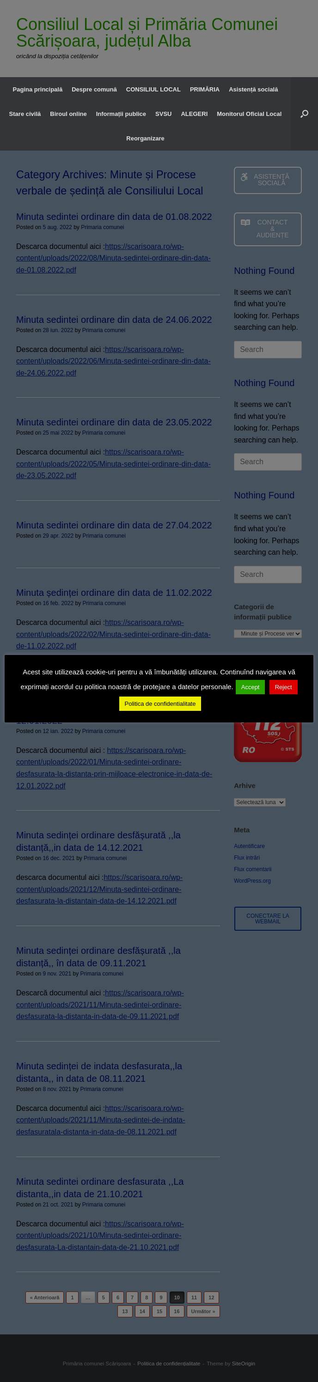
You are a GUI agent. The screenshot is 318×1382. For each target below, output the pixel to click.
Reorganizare (145, 138)
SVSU (163, 113)
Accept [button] (250, 687)
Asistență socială (253, 89)
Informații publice (121, 113)
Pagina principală (38, 89)
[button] (304, 114)
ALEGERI (194, 113)
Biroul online (68, 113)
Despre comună (94, 89)
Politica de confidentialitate (160, 703)
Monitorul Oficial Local (249, 113)
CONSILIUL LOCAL (153, 89)
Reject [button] (283, 687)
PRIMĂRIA (205, 89)
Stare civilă (25, 113)
